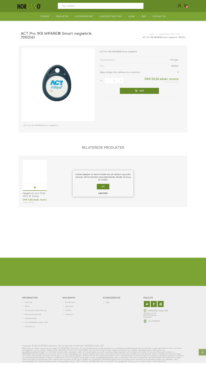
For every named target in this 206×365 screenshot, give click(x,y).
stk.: (102, 82)
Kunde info (70, 304)
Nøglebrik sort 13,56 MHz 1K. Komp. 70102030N (34, 198)
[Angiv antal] (114, 82)
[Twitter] (147, 306)
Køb (35, 189)
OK (103, 187)
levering (174, 84)
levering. (162, 363)
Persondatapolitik (33, 316)
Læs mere (103, 193)
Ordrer (68, 312)
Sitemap (28, 304)
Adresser (69, 308)
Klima (27, 308)
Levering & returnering (35, 312)
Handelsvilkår (31, 320)
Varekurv (184, 7)
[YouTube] (161, 306)
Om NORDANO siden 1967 (36, 324)
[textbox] (100, 7)
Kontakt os (30, 328)
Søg (146, 7)
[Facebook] (154, 306)
